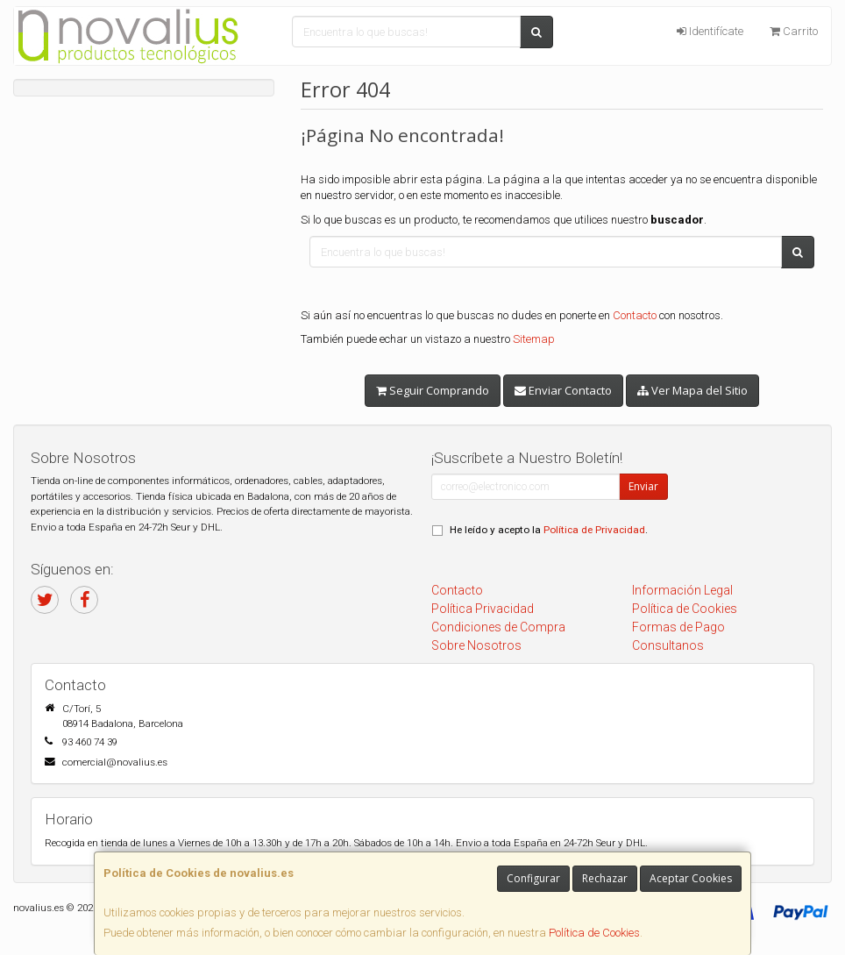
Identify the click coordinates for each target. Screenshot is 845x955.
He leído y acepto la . (549, 530)
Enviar (643, 486)
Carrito (794, 31)
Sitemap (534, 339)
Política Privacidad (482, 609)
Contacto (635, 315)
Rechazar (605, 878)
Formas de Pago (678, 627)
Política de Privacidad (594, 530)
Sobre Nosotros (476, 645)
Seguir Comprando (432, 390)
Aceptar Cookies (691, 878)
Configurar (533, 878)
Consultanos (668, 645)
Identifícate (710, 31)
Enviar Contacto (563, 390)
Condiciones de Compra (498, 627)
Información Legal (682, 590)
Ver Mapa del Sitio (692, 390)
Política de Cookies (594, 932)
